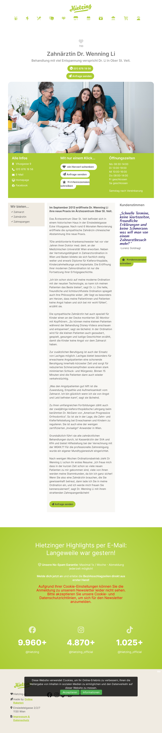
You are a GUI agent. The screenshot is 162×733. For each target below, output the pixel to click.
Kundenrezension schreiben (75, 183)
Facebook (22, 185)
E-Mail (19, 174)
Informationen (91, 692)
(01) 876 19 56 (80, 68)
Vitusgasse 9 (23, 163)
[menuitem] (81, 18)
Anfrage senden (80, 76)
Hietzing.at (81, 8)
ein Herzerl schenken (78, 166)
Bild (158, 671)
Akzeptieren (70, 692)
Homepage (22, 180)
